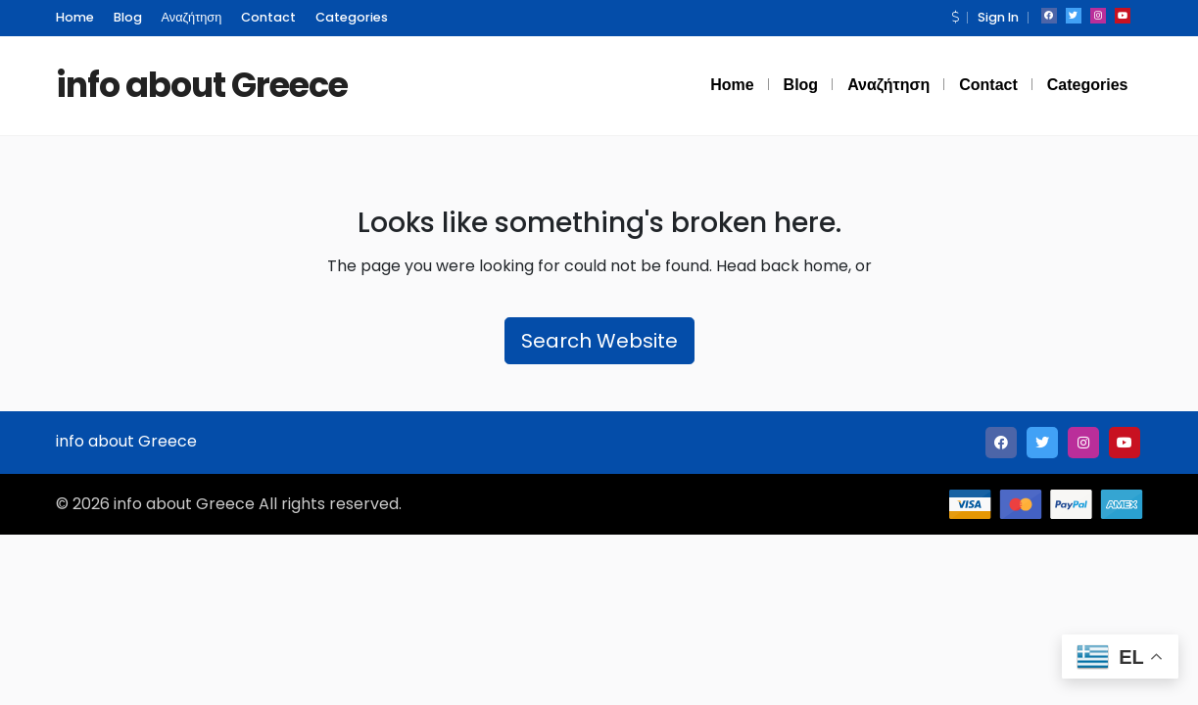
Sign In (998, 17)
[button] (955, 17)
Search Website (599, 340)
